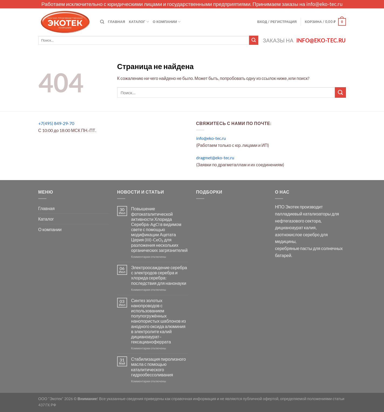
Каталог (139, 21)
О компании (167, 21)
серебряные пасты (293, 248)
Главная (116, 21)
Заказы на (304, 40)
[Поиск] (102, 22)
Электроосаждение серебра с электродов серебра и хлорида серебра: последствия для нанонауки (159, 275)
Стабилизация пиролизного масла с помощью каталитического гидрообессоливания (158, 366)
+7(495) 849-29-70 (56, 123)
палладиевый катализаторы (303, 213)
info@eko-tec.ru (324, 4)
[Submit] (253, 40)
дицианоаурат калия (295, 227)
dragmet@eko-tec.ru (215, 157)
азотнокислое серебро (297, 234)
